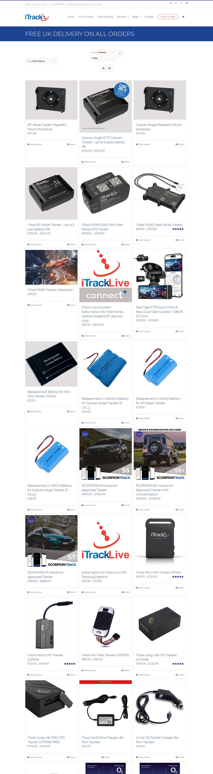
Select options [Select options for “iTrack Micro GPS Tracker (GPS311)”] (36, 675)
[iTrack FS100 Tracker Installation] (51, 267)
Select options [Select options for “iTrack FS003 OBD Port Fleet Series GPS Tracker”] (90, 244)
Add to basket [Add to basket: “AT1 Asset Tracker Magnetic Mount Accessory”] (36, 144)
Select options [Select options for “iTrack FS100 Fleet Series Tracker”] (144, 240)
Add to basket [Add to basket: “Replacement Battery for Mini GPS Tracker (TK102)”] (36, 411)
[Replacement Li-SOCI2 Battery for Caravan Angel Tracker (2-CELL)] (51, 454)
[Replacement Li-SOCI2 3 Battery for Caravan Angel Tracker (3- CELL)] (105, 367)
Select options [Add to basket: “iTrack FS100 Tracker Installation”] (36, 305)
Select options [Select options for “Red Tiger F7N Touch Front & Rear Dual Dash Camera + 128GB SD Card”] (144, 331)
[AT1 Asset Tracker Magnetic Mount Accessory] (51, 100)
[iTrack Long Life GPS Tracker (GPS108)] (160, 624)
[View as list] (109, 68)
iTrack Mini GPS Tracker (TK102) (158, 572)
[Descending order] (120, 53)
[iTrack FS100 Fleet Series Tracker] (160, 193)
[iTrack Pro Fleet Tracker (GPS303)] (105, 624)
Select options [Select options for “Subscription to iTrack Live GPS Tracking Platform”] (90, 592)
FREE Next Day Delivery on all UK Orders (84, 4)
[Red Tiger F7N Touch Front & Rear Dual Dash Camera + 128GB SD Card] (160, 276)
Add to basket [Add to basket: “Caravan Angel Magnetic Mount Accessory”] (144, 144)
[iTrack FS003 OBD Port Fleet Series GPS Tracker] (105, 193)
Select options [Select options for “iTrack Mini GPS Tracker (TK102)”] (144, 588)
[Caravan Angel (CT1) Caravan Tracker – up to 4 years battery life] (105, 106)
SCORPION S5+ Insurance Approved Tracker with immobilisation (154, 490)
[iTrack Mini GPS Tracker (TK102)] (160, 541)
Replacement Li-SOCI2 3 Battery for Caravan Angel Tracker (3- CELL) (105, 403)
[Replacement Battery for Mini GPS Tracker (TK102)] (51, 364)
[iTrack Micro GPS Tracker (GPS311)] (51, 624)
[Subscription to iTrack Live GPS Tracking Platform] (105, 541)
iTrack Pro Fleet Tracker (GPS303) (105, 655)
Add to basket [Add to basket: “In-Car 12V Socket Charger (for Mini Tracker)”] (144, 757)
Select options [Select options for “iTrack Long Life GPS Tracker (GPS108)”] (144, 675)
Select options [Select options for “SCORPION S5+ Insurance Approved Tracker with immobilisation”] (144, 510)
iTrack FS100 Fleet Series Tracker (159, 225)
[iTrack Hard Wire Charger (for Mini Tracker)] (105, 706)
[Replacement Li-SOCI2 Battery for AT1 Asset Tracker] (160, 367)
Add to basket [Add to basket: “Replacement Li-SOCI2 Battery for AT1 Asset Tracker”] (144, 418)
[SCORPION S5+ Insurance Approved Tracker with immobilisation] (160, 454)
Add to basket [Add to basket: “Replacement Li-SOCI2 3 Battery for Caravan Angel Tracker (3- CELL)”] (90, 423)
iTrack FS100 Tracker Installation (50, 290)
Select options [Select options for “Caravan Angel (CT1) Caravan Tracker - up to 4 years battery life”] (90, 162)
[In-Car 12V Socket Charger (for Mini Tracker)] (160, 706)
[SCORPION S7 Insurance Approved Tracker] (51, 541)
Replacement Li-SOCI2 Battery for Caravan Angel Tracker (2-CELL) (50, 490)
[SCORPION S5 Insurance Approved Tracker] (105, 454)
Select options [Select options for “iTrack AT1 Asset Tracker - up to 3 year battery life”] (36, 244)
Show (36, 61)
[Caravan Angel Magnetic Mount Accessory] (160, 100)
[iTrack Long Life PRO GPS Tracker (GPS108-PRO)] (51, 706)
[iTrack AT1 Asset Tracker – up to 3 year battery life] (51, 193)
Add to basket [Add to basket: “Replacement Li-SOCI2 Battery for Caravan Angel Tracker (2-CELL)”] (36, 510)
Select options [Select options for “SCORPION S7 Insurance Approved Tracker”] (36, 592)
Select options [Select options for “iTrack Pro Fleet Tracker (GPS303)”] (90, 670)
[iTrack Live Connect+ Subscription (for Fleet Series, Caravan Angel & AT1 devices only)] (105, 276)
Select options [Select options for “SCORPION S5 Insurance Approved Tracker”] (90, 505)
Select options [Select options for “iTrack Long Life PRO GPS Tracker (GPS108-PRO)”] (36, 757)
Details (72, 144)
